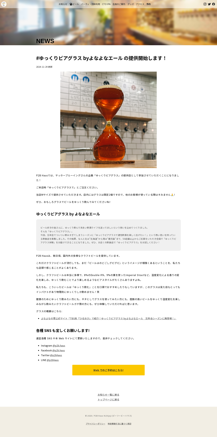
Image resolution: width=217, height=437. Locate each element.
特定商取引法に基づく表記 (119, 423)
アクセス (140, 4)
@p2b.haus (59, 345)
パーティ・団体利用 (90, 4)
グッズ (130, 4)
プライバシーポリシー (95, 423)
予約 (148, 4)
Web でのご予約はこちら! (108, 370)
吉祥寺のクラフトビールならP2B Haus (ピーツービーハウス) (3, 4)
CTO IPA (106, 4)
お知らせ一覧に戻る (108, 394)
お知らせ (63, 4)
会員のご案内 (119, 4)
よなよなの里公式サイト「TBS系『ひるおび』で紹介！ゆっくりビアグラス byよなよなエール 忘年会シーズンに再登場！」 (109, 318)
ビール (74, 4)
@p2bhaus (56, 355)
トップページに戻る (108, 399)
